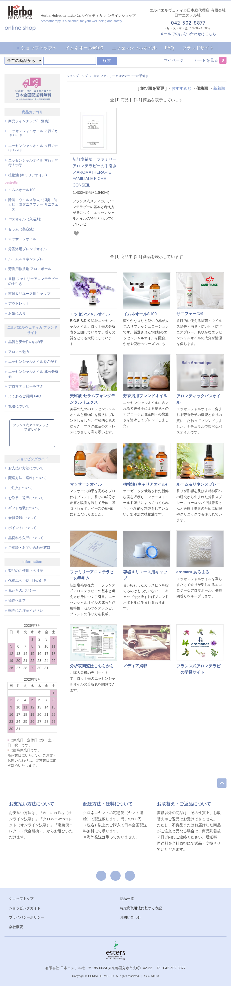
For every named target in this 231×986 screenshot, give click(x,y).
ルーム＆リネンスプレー (27, 259)
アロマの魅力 (18, 352)
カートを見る (210, 60)
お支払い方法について (25, 468)
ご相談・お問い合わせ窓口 (29, 548)
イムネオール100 (21, 190)
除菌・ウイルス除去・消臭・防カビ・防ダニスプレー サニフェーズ (33, 204)
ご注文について (20, 488)
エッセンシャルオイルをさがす (32, 362)
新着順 (219, 88)
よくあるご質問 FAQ (24, 396)
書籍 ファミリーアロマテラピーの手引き (120, 76)
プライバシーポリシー (26, 917)
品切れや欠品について (25, 538)
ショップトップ (77, 76)
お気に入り (17, 313)
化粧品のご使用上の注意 (27, 581)
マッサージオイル (22, 239)
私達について (18, 406)
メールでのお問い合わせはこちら (188, 34)
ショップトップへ (39, 47)
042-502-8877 (187, 23)
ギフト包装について (24, 508)
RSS (146, 975)
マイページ (174, 60)
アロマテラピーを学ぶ (25, 386)
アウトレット (18, 303)
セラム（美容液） (22, 229)
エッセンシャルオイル (134, 47)
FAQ (169, 47)
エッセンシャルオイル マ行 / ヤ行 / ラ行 (33, 162)
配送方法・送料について (27, 478)
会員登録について (22, 518)
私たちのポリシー (22, 590)
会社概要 (16, 927)
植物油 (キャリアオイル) (27, 175)
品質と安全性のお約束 (25, 342)
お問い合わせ (130, 917)
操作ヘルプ (17, 600)
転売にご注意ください (25, 610)
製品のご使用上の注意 (25, 571)
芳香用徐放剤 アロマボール (29, 269)
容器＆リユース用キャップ (29, 294)
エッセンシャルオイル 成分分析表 (33, 374)
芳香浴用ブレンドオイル (27, 249)
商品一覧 (127, 899)
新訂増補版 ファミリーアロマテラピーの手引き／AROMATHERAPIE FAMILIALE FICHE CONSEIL (95, 172)
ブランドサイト (198, 47)
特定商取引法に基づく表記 (141, 908)
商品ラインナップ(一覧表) (28, 121)
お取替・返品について (25, 498)
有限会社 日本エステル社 (65, 968)
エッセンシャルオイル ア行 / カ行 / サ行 (33, 133)
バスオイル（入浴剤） (25, 219)
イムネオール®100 (84, 47)
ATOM (155, 975)
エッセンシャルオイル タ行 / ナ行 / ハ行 (33, 148)
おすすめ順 (181, 88)
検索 (107, 60)
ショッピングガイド (25, 908)
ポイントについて (22, 528)
